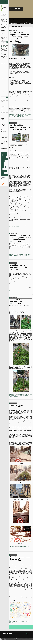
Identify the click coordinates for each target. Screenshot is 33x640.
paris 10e (2, 164)
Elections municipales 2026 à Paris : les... (4, 48)
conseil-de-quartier (4, 170)
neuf (15, 20)
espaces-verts (26, 395)
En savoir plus (4, 639)
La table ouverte (12, 212)
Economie (2, 116)
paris (23, 395)
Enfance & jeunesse (26, 546)
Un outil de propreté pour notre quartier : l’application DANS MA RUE (20, 267)
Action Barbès (15, 8)
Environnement (3, 122)
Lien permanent (11, 114)
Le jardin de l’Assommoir (13, 196)
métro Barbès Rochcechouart (3, 129)
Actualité (2, 101)
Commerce (2, 104)
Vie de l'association (13, 23)
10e (5, 166)
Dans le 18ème (3, 113)
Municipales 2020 (3, 131)
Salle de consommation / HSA (4, 141)
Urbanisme (2, 146)
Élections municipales (3, 119)
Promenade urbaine (4, 137)
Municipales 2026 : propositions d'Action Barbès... (4, 55)
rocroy (22, 621)
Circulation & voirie (23, 114)
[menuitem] (11, 19)
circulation (24, 621)
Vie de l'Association (4, 148)
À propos (29, 23)
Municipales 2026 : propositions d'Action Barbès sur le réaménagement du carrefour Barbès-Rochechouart (20, 37)
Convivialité (3, 106)
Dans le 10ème (3, 111)
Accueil (11, 20)
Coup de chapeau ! (17, 405)
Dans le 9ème (28, 114)
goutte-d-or (5, 158)
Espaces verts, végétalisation (3, 125)
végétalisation (11, 396)
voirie (2, 158)
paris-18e (2, 166)
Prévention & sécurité (3, 135)
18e (1, 168)
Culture (2, 108)
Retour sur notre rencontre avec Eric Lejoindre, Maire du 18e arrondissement (20, 238)
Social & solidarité (3, 143)
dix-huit (23, 20)
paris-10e (2, 162)
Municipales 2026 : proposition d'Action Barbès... (4, 75)
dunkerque (19, 621)
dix (19, 20)
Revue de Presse (22, 23)
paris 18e (2, 172)
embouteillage (28, 621)
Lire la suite (28, 251)
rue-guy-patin (21, 395)
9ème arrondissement (4, 174)
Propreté (16, 116)
